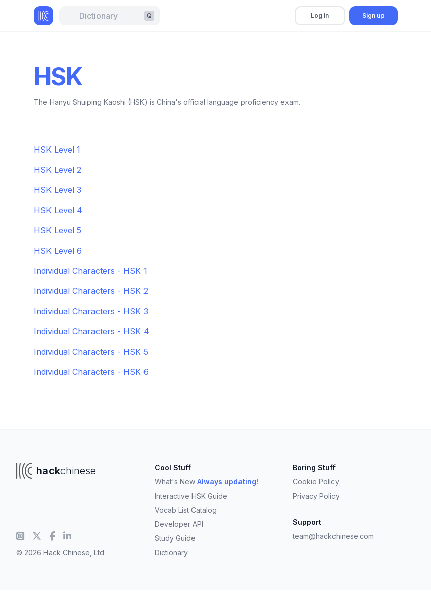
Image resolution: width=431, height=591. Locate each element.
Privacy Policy (316, 495)
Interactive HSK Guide (191, 495)
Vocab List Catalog (186, 510)
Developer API (179, 524)
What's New (206, 481)
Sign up (373, 15)
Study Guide (175, 538)
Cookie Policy (316, 481)
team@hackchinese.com (333, 536)
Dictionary (171, 552)
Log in (320, 15)
